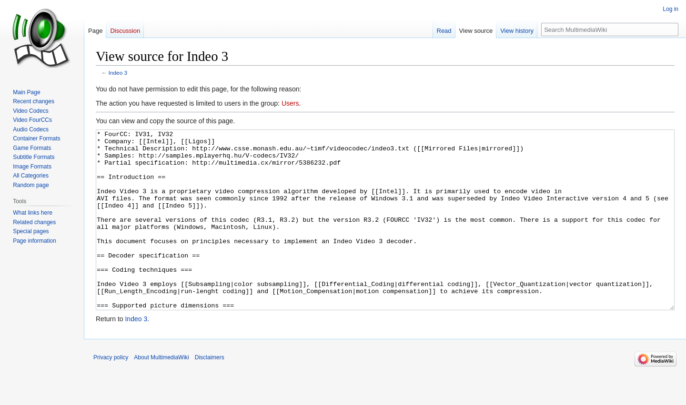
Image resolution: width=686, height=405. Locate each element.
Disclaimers (209, 393)
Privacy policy (110, 393)
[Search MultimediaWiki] (609, 29)
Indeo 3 (118, 72)
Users (290, 103)
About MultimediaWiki (161, 393)
